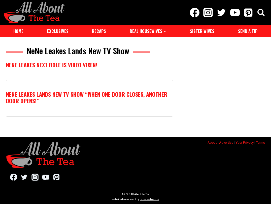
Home (18, 31)
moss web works (149, 199)
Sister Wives (202, 31)
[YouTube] (235, 12)
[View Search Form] (261, 13)
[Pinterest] (248, 12)
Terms (260, 142)
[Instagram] (208, 12)
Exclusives (58, 31)
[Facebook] (194, 12)
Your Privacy (244, 142)
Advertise (226, 142)
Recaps (99, 31)
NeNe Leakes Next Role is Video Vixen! (51, 65)
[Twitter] (221, 12)
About (212, 142)
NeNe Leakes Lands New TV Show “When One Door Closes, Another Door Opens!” (86, 97)
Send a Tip (248, 31)
